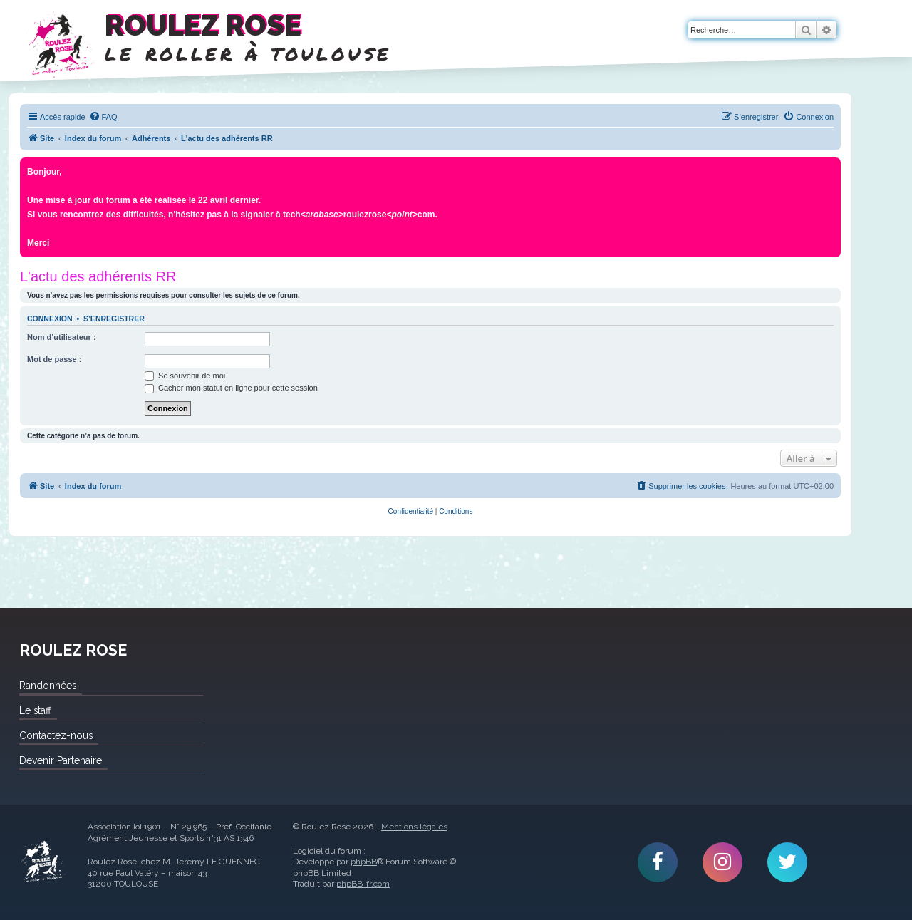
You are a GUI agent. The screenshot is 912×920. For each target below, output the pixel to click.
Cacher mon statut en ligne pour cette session (231, 387)
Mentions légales (414, 827)
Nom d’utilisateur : (61, 337)
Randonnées (47, 685)
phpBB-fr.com (363, 884)
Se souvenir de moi (185, 375)
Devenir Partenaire (60, 760)
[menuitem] (103, 116)
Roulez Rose (42, 862)
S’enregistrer (114, 318)
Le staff (35, 710)
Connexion (50, 318)
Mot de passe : (54, 359)
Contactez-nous (56, 735)
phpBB (364, 862)
